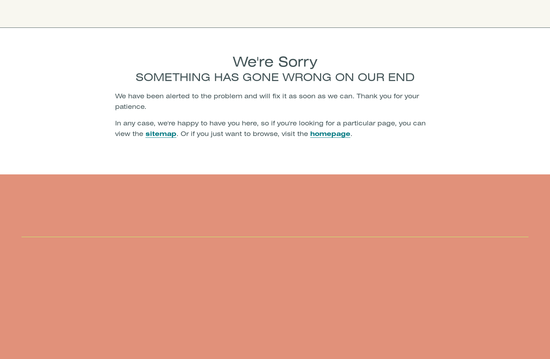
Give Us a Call (433, 14)
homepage (330, 133)
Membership (204, 14)
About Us (289, 14)
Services (161, 14)
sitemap (160, 133)
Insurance (249, 14)
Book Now (489, 14)
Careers (326, 14)
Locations (122, 14)
